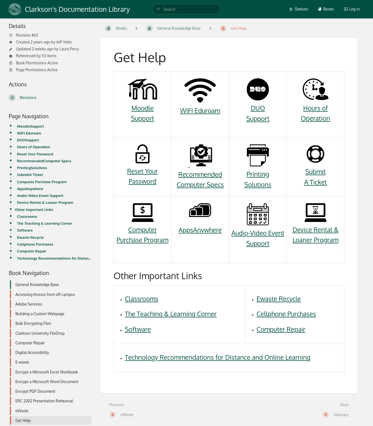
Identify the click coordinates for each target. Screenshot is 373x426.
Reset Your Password (35, 154)
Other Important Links (34, 209)
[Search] (159, 9)
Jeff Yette (64, 42)
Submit (315, 171)
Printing (258, 174)
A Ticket (315, 182)
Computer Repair (31, 251)
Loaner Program (315, 240)
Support (142, 118)
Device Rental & (315, 229)
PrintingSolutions (32, 167)
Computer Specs (200, 184)
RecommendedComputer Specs (44, 160)
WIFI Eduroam (29, 133)
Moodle (142, 108)
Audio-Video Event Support (40, 195)
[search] (186, 9)
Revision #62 (23, 35)
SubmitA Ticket (30, 174)
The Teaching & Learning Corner (44, 223)
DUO (258, 108)
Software (25, 230)
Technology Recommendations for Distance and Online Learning (54, 258)
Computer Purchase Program (42, 181)
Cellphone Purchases (35, 244)
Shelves (298, 9)
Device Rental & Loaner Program (45, 202)
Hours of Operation (33, 146)
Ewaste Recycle (30, 237)
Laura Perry (69, 48)
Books (326, 9)
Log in (352, 9)
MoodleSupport (30, 126)
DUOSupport (28, 140)
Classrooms (27, 216)
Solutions (258, 184)
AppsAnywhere (30, 188)
